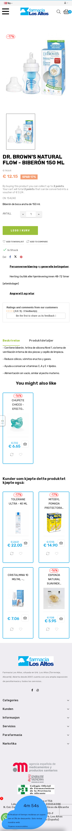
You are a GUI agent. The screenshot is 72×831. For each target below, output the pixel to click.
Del (10, 257)
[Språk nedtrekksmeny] (8, 3)
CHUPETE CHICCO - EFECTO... (18, 404)
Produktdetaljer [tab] (41, 340)
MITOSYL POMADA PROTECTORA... (54, 503)
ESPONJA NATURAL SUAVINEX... (54, 579)
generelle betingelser (55, 266)
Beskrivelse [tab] (11, 340)
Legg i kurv (20, 230)
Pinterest (21, 257)
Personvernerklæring (23, 266)
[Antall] (31, 214)
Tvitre (15, 257)
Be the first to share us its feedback (36, 315)
